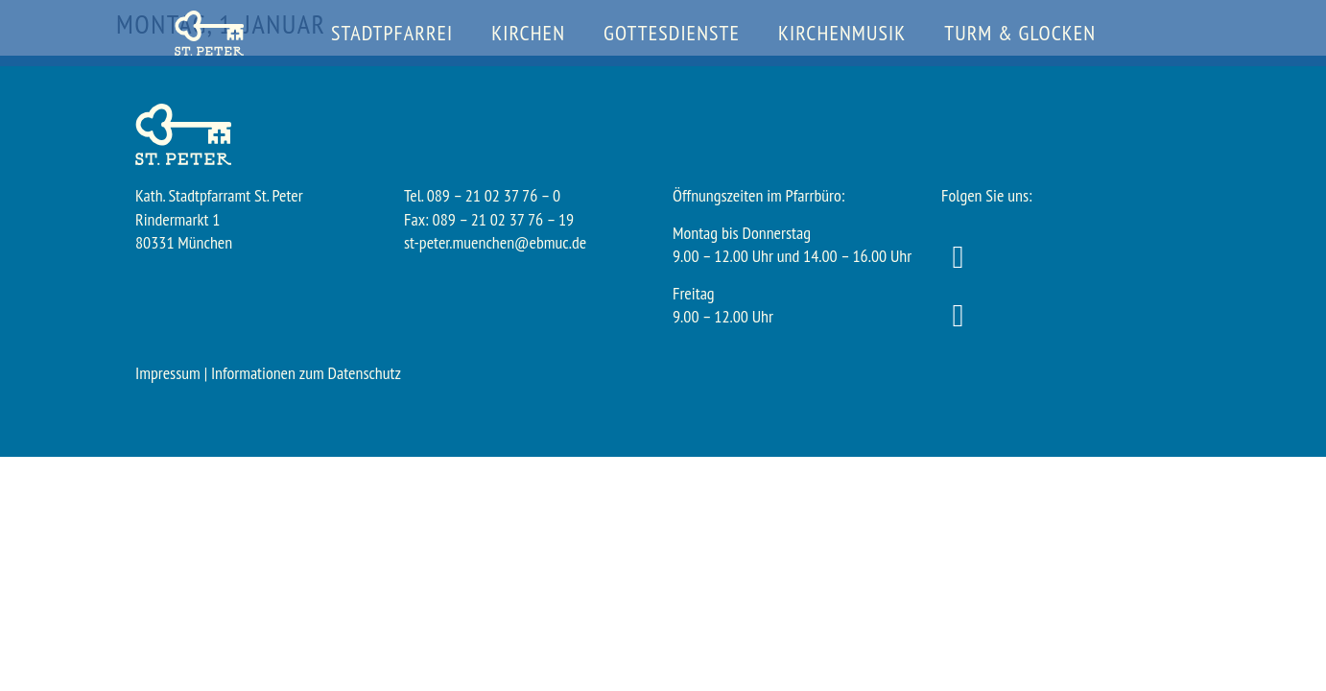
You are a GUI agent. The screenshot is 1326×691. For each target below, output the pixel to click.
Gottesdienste (672, 32)
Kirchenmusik (842, 32)
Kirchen (528, 32)
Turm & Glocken (1020, 32)
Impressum (168, 373)
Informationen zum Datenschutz (306, 373)
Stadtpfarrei (392, 32)
